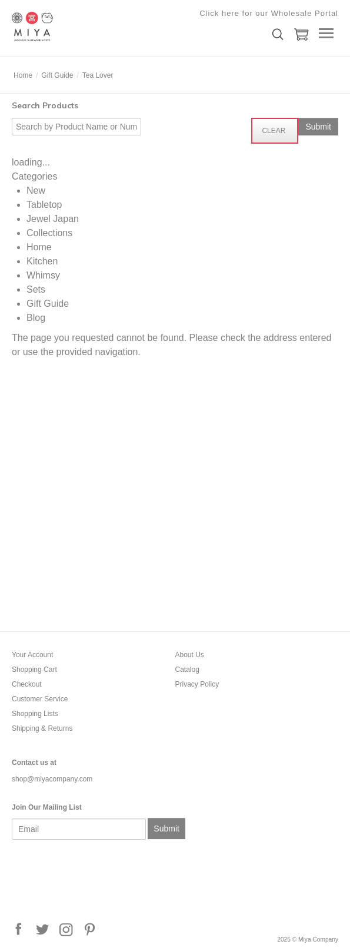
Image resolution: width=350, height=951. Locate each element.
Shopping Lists (35, 714)
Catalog (187, 669)
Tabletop (44, 205)
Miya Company (70, 26)
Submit (166, 828)
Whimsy (43, 275)
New (35, 190)
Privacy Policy (197, 684)
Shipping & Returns (42, 728)
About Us (189, 655)
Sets (35, 289)
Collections (49, 233)
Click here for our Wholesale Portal (268, 13)
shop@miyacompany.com (52, 779)
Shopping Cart (34, 669)
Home (39, 247)
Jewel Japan (52, 219)
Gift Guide (47, 304)
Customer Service (40, 699)
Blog (35, 318)
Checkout (27, 684)
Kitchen (42, 261)
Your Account (32, 655)
